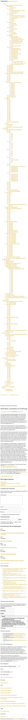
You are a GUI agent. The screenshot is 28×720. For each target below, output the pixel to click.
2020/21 (12, 90)
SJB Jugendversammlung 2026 (10, 573)
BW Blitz (8, 98)
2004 (9, 120)
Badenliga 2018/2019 (13, 230)
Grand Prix (8, 81)
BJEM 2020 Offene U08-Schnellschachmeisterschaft (17, 38)
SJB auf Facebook (4, 682)
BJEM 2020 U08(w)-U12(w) (17, 40)
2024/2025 (10, 224)
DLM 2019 (10, 250)
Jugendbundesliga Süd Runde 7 (9, 547)
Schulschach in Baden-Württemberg (9, 695)
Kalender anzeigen (5, 563)
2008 (9, 115)
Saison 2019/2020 (12, 241)
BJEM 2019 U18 (14, 57)
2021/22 (12, 89)
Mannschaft (5, 128)
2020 (9, 165)
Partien (12, 19)
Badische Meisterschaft (11, 304)
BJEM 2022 (10, 27)
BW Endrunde (9, 192)
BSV (4, 388)
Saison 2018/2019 (12, 242)
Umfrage (13, 20)
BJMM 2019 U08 (14, 180)
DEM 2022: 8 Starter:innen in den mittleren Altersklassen (13, 485)
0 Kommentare (20, 411)
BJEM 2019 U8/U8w (15, 48)
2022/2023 (10, 226)
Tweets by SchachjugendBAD (7, 677)
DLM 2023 (10, 245)
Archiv (2, 671)
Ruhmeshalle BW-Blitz (13, 121)
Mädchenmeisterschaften (11, 266)
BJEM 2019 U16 (14, 56)
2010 (9, 112)
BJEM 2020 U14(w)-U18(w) (17, 41)
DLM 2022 (10, 246)
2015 (9, 106)
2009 (9, 114)
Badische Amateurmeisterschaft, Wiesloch (12, 560)
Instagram (25, 472)
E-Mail (2, 613)
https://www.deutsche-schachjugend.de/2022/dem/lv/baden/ (9, 466)
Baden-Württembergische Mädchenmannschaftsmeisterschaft (14, 207)
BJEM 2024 (10, 14)
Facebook (4, 473)
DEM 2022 (5, 476)
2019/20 (12, 91)
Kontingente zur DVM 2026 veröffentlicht (12, 586)
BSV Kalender (9, 389)
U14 (12, 136)
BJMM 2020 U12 (14, 170)
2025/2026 (10, 222)
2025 (9, 76)
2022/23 (12, 87)
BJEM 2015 (10, 69)
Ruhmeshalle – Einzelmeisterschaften (14, 127)
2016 (9, 104)
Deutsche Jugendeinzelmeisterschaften (14, 73)
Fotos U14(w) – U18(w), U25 (20, 62)
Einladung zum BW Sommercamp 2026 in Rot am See (15, 597)
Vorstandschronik (12, 360)
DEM (2, 476)
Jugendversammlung (10, 365)
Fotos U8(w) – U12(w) (18, 61)
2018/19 (12, 93)
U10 (12, 138)
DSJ (8, 476)
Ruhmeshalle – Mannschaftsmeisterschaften (16, 258)
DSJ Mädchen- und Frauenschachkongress (15, 296)
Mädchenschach (6, 259)
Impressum (8, 384)
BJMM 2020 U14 (14, 169)
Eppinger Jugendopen (6, 541)
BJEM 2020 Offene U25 (16, 43)
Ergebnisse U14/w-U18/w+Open (18, 10)
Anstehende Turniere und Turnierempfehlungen (16, 334)
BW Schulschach (9, 331)
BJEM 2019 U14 (14, 55)
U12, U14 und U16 (15, 159)
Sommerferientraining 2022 (14, 351)
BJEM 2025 (10, 9)
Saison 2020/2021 (12, 239)
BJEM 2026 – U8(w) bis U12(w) (19, 635)
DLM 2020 (10, 249)
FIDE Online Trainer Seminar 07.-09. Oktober (10, 482)
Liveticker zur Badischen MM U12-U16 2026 (12, 593)
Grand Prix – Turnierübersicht (14, 82)
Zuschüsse (8, 363)
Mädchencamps (9, 262)
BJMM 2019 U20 (14, 174)
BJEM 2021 (10, 31)
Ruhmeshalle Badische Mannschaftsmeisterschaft (14, 190)
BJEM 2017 (10, 66)
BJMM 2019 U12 (14, 178)
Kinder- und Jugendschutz (9, 386)
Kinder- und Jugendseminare (12, 355)
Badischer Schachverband (6, 688)
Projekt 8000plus (9, 390)
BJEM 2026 (10, 6)
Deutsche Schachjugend (6, 690)
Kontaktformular (10, 382)
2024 (9, 77)
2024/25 (12, 85)
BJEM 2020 (10, 35)
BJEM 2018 (10, 65)
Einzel (4, 3)
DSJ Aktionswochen (10, 294)
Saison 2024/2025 (12, 234)
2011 (9, 111)
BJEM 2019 (10, 47)
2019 (9, 100)
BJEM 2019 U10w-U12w (16, 49)
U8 (11, 140)
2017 (9, 103)
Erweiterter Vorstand (10, 359)
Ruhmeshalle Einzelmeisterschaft (15, 72)
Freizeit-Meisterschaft (16, 45)
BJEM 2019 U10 (14, 51)
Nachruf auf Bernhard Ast (8, 594)
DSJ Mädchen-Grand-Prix (11, 264)
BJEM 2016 (10, 68)
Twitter (20, 472)
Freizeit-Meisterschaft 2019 (17, 64)
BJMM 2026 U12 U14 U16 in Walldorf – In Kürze (13, 590)
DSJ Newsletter (9, 293)
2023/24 (12, 86)
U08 (12, 148)
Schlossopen (11, 347)
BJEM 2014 (10, 70)
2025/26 (12, 83)
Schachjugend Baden (12, 1)
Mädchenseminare (10, 260)
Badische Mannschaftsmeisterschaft (14, 129)
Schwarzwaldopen (10, 335)
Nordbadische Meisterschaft (12, 317)
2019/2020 (10, 229)
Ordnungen (8, 381)
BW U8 (7, 123)
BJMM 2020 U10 (14, 171)
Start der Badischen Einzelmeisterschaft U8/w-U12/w (15, 577)
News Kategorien (4, 666)
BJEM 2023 (10, 22)
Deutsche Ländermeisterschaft (12, 243)
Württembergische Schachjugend (8, 701)
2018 (9, 102)
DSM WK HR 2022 (12, 302)
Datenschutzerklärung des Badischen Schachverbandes (13, 703)
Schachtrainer (11, 350)
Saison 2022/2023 (12, 237)
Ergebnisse (13, 7)
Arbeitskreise (9, 364)
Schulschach (6, 300)
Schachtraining (9, 348)
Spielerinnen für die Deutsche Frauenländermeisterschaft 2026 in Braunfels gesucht (15, 583)
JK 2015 (10, 125)
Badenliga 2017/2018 (13, 232)
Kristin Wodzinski (8, 411)
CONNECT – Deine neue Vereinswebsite (11, 596)
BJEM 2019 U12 (14, 52)
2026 (9, 74)
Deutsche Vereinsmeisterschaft (13, 256)
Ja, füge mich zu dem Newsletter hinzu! (10, 514)
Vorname (3, 608)
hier (13, 522)
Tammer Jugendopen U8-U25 (8, 554)
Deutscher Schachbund (6, 692)
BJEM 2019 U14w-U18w (16, 53)
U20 (12, 133)
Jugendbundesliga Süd (11, 233)
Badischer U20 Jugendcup (11, 221)
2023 (9, 78)
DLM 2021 (10, 247)
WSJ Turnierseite (12, 96)
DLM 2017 (10, 253)
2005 (9, 119)
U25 (12, 158)
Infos (7, 361)
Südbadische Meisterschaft (11, 323)
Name (2, 506)
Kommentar (4, 495)
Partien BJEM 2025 (15, 11)
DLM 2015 (10, 255)
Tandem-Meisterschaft (11, 352)
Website (2, 512)
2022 (9, 79)
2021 (9, 99)
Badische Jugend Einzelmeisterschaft (14, 5)
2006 (9, 117)
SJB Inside (5, 357)
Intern (7, 385)
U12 (12, 137)
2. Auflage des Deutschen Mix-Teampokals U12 (13, 588)
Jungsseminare (11, 356)
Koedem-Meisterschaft (11, 353)
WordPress (16, 718)
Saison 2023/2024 (12, 235)
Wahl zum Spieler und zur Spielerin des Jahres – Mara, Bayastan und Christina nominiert (15, 569)
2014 (9, 107)
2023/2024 (10, 225)
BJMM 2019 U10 (14, 179)
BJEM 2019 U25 (14, 58)
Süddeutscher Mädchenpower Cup (13, 263)
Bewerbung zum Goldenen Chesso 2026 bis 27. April (14, 575)
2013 (9, 108)
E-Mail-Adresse (4, 509)
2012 (9, 110)
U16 (12, 135)
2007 (9, 116)
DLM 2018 (10, 251)
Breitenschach (6, 333)
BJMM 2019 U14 (14, 176)
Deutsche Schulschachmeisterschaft (14, 301)
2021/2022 (10, 228)
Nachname (3, 610)
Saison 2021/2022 (12, 238)
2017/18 (12, 94)
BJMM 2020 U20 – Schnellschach (18, 166)
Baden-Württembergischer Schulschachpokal (16, 330)
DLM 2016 (10, 254)
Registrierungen (14, 36)
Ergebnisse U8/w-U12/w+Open (18, 15)
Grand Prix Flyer (11, 95)
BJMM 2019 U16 (14, 175)
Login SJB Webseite (5, 711)
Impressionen (14, 13)
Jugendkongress (9, 124)
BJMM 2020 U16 (14, 167)
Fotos (12, 44)
